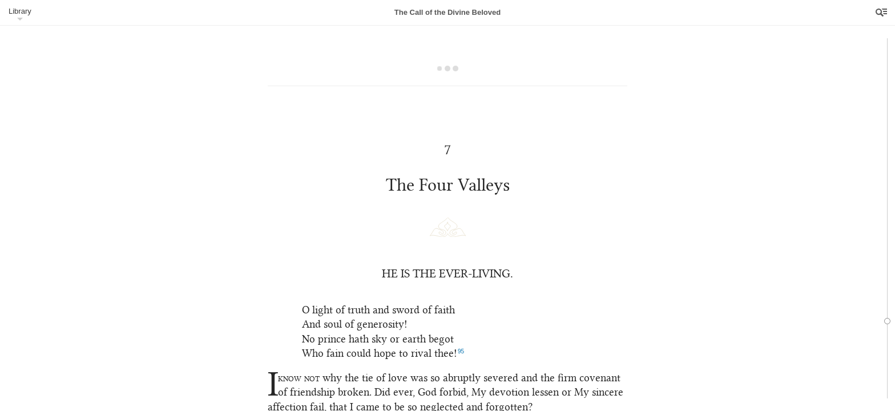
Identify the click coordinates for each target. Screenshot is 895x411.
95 (461, 351)
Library (20, 11)
